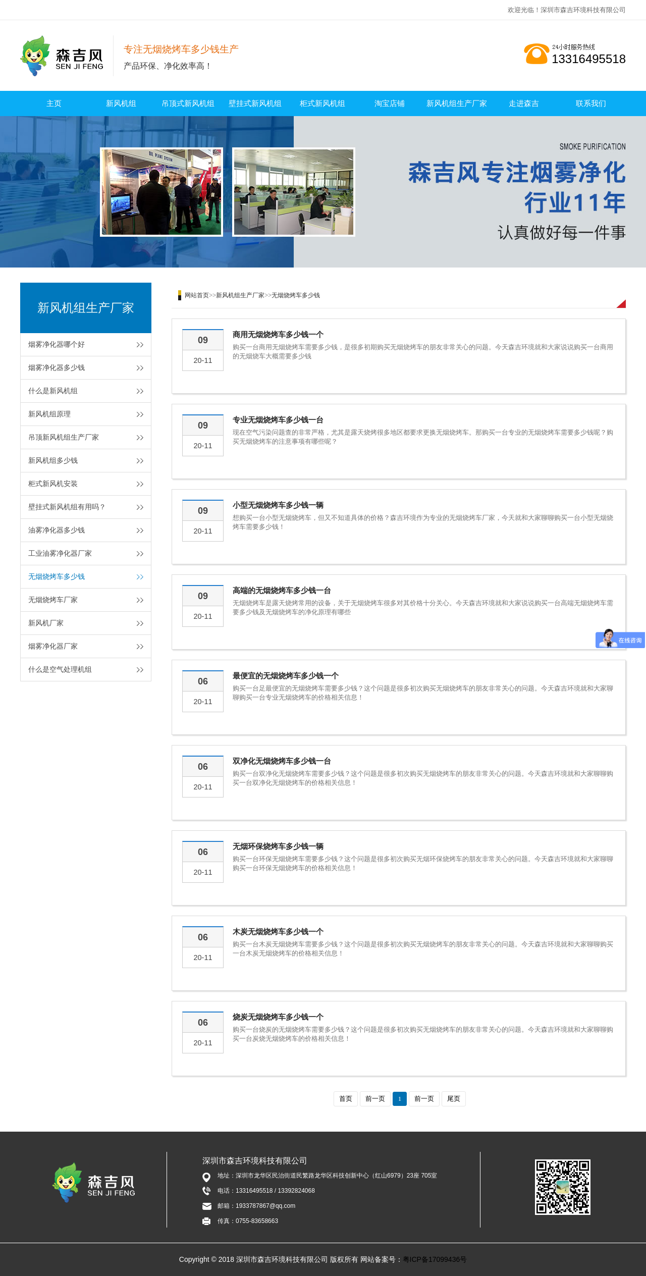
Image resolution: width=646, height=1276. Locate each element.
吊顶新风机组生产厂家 (63, 437)
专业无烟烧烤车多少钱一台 (278, 419)
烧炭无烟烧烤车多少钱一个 (278, 1017)
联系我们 (591, 103)
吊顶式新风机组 (188, 103)
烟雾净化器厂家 (53, 646)
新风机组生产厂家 (456, 103)
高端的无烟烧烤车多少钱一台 (282, 590)
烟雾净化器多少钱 (56, 367)
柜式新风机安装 (53, 484)
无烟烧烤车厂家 (53, 600)
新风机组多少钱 (53, 460)
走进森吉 (524, 103)
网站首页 (197, 295)
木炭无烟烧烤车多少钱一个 (278, 931)
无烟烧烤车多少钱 (56, 576)
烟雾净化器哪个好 (56, 344)
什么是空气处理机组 (60, 669)
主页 (54, 103)
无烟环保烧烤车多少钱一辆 (278, 846)
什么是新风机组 (53, 391)
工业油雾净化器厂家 (60, 553)
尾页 (453, 1098)
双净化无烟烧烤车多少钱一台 (282, 761)
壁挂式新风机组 (255, 103)
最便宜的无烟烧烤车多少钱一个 (286, 675)
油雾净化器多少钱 (56, 530)
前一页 (375, 1098)
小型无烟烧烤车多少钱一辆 (278, 505)
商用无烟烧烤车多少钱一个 (278, 334)
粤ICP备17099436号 (435, 1259)
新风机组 (121, 103)
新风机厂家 (46, 623)
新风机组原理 (49, 414)
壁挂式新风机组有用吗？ (67, 507)
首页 (345, 1098)
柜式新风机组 (322, 103)
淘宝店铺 (389, 103)
